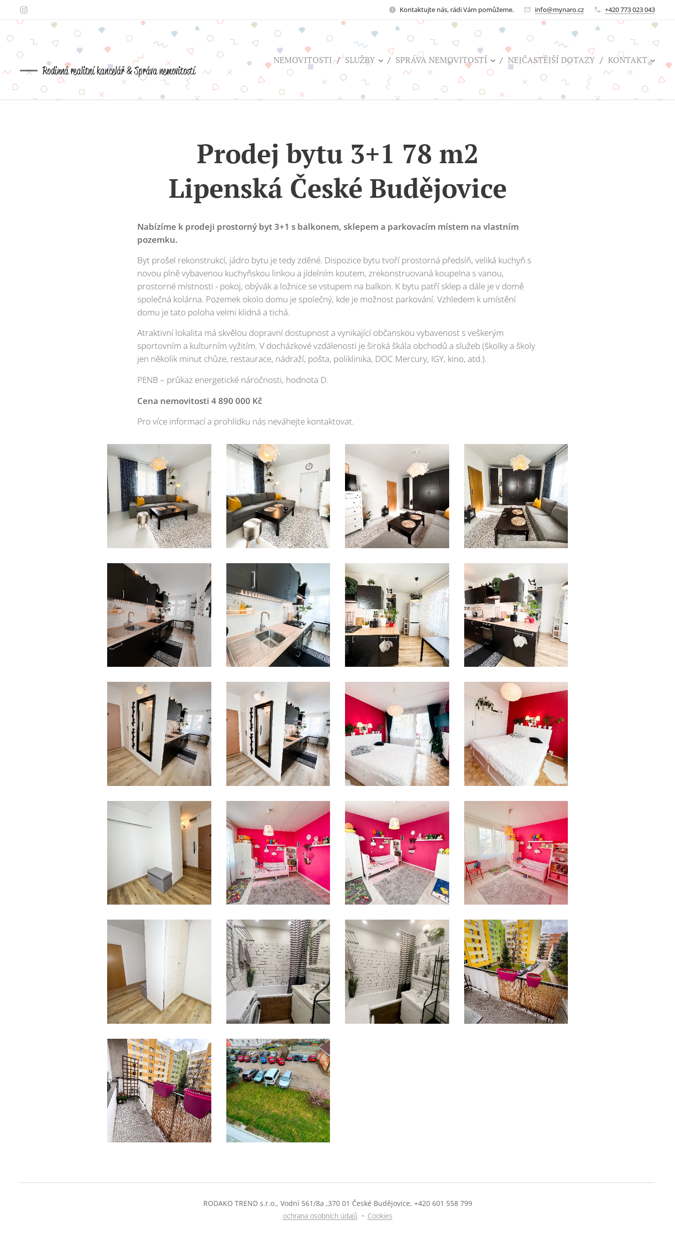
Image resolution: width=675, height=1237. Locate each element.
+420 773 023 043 (630, 9)
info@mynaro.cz (559, 9)
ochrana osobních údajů (320, 1215)
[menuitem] (305, 60)
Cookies (380, 1215)
